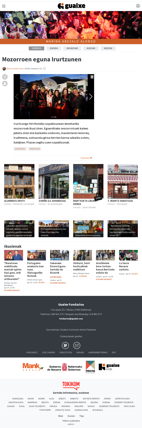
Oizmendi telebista (109, 406)
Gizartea (20, 149)
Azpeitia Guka (122, 399)
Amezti (62, 399)
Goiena (106, 402)
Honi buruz (32, 352)
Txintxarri (45, 410)
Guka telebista (37, 406)
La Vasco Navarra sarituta (124, 266)
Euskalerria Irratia (75, 402)
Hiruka (53, 406)
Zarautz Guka (62, 410)
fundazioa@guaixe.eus (71, 318)
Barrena (32, 402)
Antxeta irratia (91, 399)
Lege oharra (48, 352)
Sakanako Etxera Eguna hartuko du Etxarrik (58, 267)
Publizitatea (65, 352)
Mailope (79, 406)
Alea (51, 399)
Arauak (80, 352)
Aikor (31, 399)
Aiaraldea (17, 399)
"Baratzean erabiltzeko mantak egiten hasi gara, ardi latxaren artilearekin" (13, 271)
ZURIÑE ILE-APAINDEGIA (52, 200)
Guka (22, 406)
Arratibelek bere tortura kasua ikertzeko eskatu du (105, 267)
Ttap (81, 416)
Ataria (107, 399)
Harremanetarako (98, 352)
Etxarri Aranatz (12, 290)
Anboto (74, 399)
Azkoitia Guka (15, 402)
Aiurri (41, 399)
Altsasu (83, 276)
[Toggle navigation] (4, 6)
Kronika (65, 406)
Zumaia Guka (81, 410)
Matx (60, 416)
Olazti (42, 283)
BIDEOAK (108, 48)
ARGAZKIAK (72, 48)
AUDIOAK (91, 48)
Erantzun (86, 157)
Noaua (91, 406)
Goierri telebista (123, 402)
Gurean (71, 416)
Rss (114, 352)
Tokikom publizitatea (71, 421)
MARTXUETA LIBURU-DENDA (85, 202)
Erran (56, 402)
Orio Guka (129, 406)
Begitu (45, 402)
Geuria (94, 402)
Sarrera (36, 48)
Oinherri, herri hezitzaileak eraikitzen (81, 266)
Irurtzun (35, 149)
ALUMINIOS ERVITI (14, 200)
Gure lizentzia (52, 329)
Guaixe (11, 406)
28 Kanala (97, 410)
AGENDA (54, 48)
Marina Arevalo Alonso (71, 41)
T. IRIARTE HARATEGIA (120, 200)
